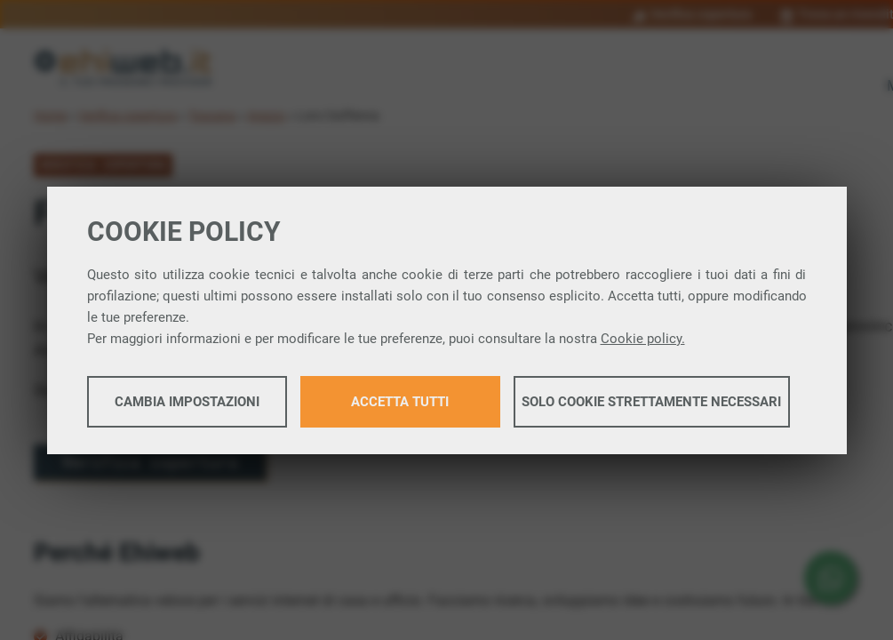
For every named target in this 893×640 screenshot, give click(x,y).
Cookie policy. (643, 339)
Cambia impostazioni (187, 402)
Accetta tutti (400, 402)
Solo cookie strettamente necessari (651, 402)
